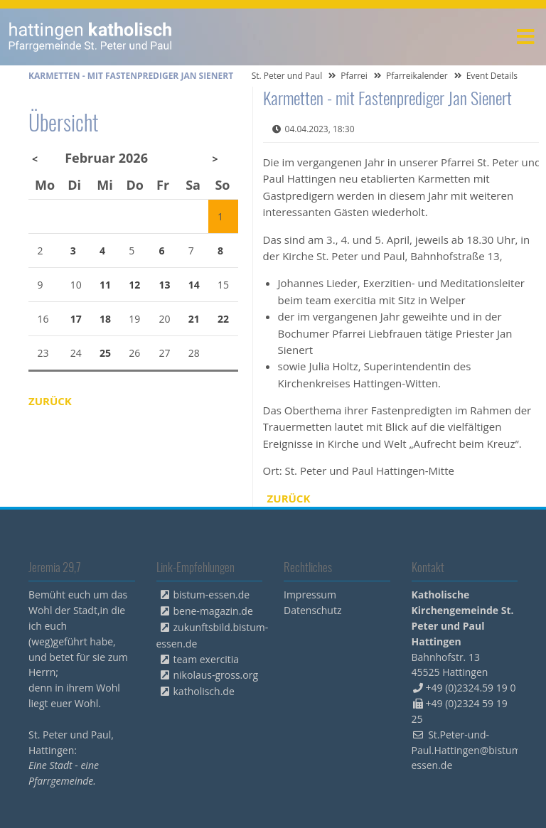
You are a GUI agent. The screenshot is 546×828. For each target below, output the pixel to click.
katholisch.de (204, 691)
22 (223, 319)
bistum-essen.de (211, 594)
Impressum (310, 594)
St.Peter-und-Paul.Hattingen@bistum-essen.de (468, 750)
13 (165, 284)
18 (105, 319)
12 (134, 284)
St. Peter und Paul (287, 76)
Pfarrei (354, 76)
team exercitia (206, 659)
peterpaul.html (90, 37)
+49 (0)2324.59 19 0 (471, 687)
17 (76, 319)
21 (194, 319)
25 (105, 353)
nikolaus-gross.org (216, 675)
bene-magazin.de (213, 611)
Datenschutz (312, 610)
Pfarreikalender (417, 76)
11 (105, 284)
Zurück (289, 498)
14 (194, 284)
